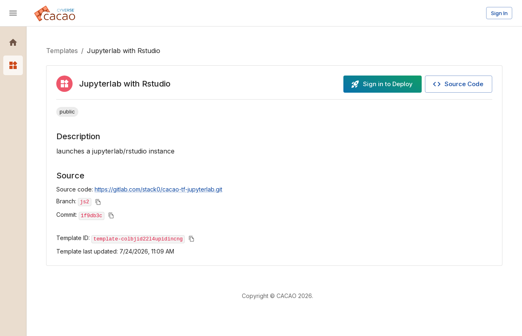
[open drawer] (13, 13)
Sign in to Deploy (382, 84)
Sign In (499, 13)
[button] (13, 42)
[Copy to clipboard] (98, 202)
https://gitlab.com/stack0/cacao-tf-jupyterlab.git (158, 189)
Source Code (457, 84)
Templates (62, 51)
